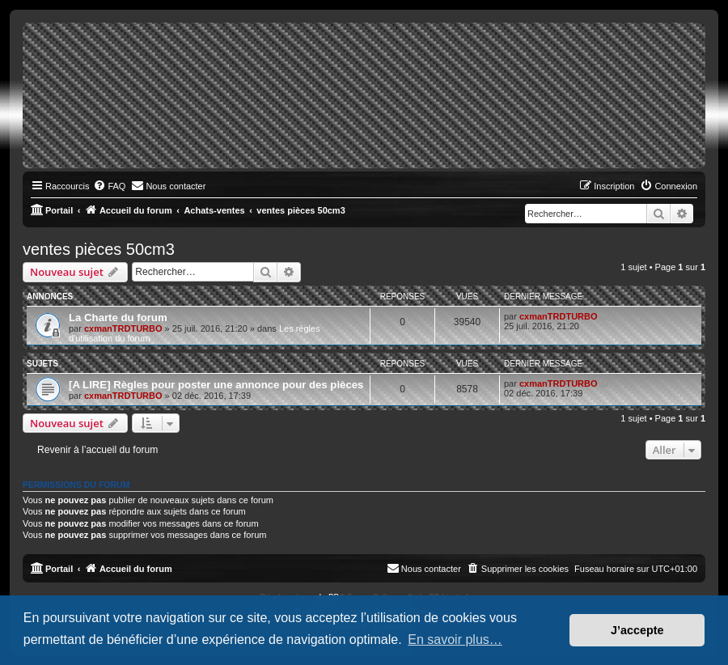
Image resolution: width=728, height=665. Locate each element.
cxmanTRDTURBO (123, 328)
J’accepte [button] (637, 630)
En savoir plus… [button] (455, 639)
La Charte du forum (118, 317)
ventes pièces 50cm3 (99, 249)
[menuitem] (109, 186)
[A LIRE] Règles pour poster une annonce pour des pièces (216, 385)
